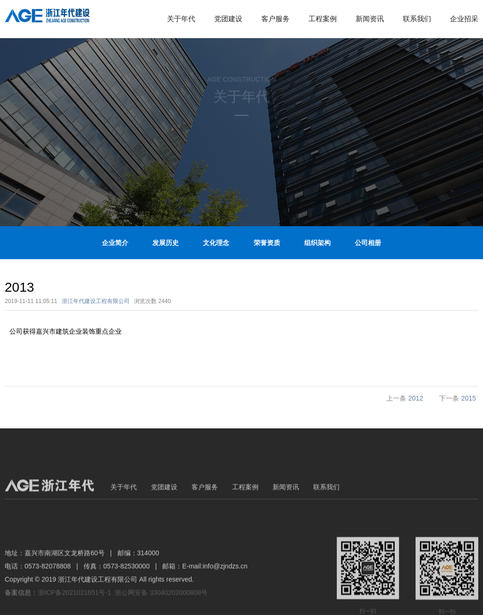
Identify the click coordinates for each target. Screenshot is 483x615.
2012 (415, 398)
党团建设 (228, 19)
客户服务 (275, 19)
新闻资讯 (370, 19)
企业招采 (464, 19)
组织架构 (317, 242)
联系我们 (417, 19)
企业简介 (115, 242)
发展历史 (165, 242)
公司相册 (368, 242)
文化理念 (216, 242)
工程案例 (322, 19)
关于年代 (181, 19)
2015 (468, 398)
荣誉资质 (267, 242)
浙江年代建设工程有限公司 (96, 301)
